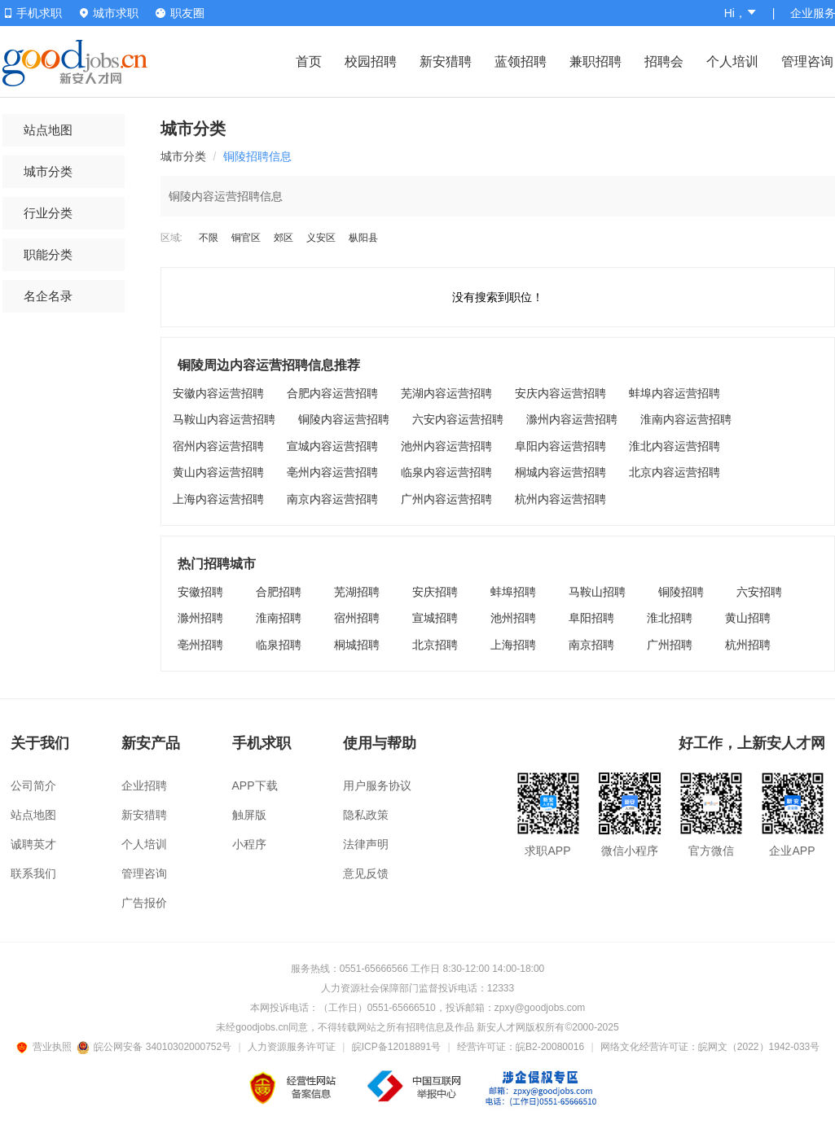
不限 (208, 237)
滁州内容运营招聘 (571, 419)
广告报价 (144, 902)
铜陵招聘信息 (257, 156)
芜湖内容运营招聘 (446, 393)
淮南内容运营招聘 (686, 419)
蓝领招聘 (520, 61)
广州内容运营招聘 (446, 498)
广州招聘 (669, 644)
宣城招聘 (435, 617)
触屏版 (249, 814)
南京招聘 (591, 644)
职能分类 (48, 254)
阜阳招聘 (591, 617)
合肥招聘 (278, 591)
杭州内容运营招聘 (560, 498)
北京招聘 (435, 644)
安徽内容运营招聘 (218, 393)
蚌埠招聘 (513, 591)
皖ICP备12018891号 (396, 1046)
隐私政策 (366, 814)
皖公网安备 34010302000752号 (155, 1046)
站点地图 (48, 130)
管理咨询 (807, 61)
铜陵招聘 (681, 591)
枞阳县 (363, 237)
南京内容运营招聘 (332, 498)
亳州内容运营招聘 (332, 472)
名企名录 (48, 296)
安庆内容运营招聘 (560, 393)
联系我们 (33, 873)
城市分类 (48, 171)
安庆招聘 (435, 591)
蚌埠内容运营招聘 (674, 393)
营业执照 (46, 1046)
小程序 (249, 844)
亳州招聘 (200, 644)
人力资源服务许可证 (292, 1046)
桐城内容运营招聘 (560, 472)
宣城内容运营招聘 (332, 446)
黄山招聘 (748, 617)
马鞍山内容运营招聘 (224, 419)
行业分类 (48, 213)
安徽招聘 (200, 591)
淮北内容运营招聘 (674, 446)
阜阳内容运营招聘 (560, 446)
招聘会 (663, 61)
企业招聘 (144, 785)
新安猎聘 (446, 61)
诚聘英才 (33, 844)
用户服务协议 (377, 785)
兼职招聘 (595, 61)
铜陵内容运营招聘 (343, 419)
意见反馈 (366, 873)
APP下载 (255, 785)
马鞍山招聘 (597, 591)
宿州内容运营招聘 (218, 446)
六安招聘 (759, 591)
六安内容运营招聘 (457, 419)
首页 (309, 61)
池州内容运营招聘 (446, 446)
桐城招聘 (357, 644)
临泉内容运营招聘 (446, 472)
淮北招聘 (669, 617)
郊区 (283, 237)
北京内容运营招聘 (674, 472)
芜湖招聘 (357, 591)
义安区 (321, 237)
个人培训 (732, 61)
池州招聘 (513, 617)
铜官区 (246, 237)
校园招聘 (371, 61)
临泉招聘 (278, 644)
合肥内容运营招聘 (332, 393)
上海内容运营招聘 (218, 498)
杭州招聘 (748, 644)
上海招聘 (513, 644)
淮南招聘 (278, 617)
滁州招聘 (200, 617)
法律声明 (366, 844)
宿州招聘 (357, 617)
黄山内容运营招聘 (218, 472)
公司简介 (33, 785)
